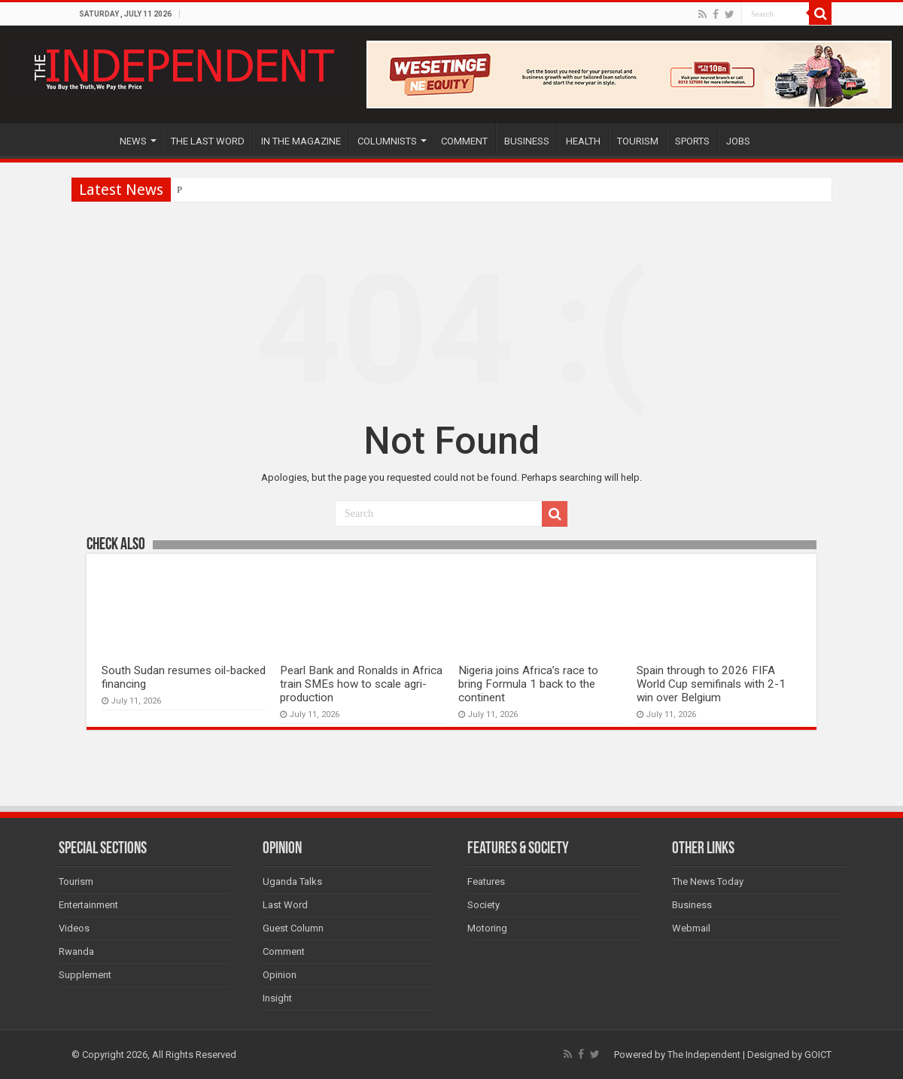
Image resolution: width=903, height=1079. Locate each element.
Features (486, 881)
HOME (91, 139)
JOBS (738, 141)
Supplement (85, 974)
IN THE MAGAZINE (301, 141)
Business (692, 904)
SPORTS (692, 141)
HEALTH (583, 141)
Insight (277, 998)
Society (483, 904)
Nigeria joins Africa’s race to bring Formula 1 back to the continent (528, 684)
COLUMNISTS (387, 141)
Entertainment (88, 904)
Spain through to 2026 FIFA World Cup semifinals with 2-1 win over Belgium (711, 684)
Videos (74, 928)
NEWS (133, 141)
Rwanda (76, 951)
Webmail (691, 928)
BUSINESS (526, 141)
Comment (284, 951)
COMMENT (464, 141)
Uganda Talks (292, 881)
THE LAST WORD (208, 141)
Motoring (487, 928)
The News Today (707, 881)
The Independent (703, 1054)
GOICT (818, 1054)
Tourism (76, 881)
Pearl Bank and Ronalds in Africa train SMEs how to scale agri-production (361, 684)
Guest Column (293, 928)
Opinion (279, 974)
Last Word (285, 904)
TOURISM (637, 141)
